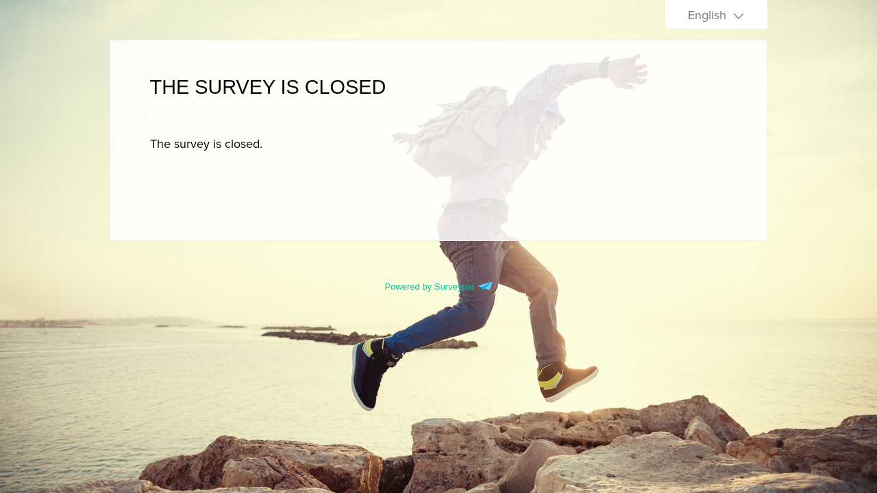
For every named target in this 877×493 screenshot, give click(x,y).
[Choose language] (716, 14)
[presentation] (206, 143)
